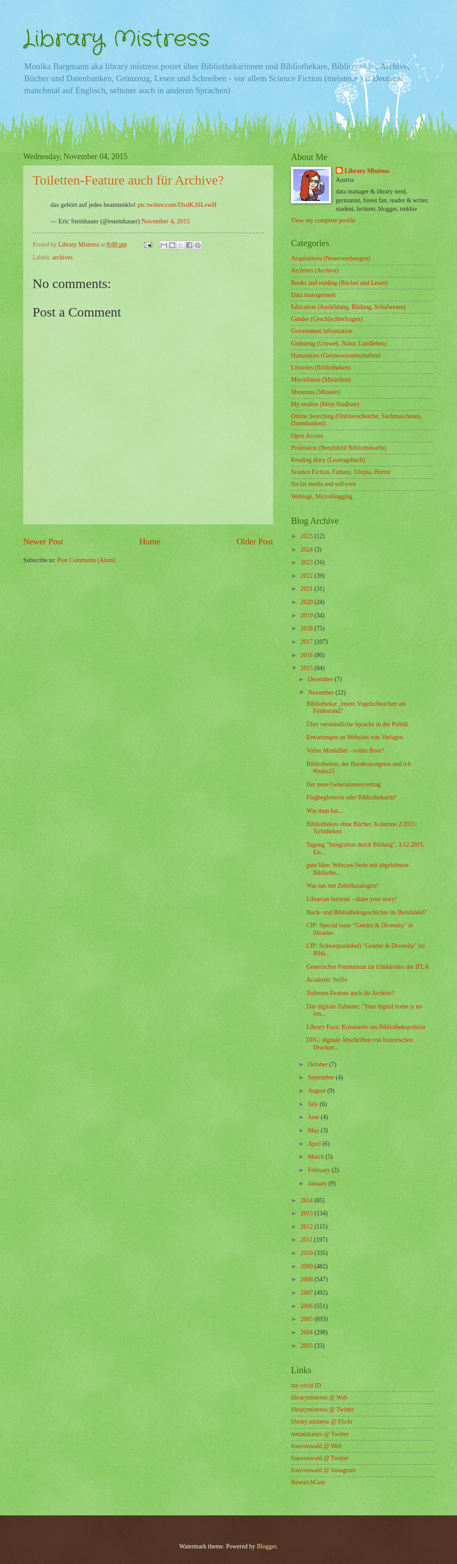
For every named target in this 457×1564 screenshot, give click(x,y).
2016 (307, 655)
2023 (307, 562)
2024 (307, 549)
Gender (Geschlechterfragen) (326, 319)
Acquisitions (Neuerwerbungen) (330, 258)
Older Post (255, 541)
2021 (307, 588)
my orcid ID (306, 1385)
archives (62, 257)
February (320, 1170)
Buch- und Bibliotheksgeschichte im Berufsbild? (366, 912)
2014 (307, 1200)
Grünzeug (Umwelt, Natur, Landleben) (338, 343)
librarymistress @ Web (319, 1397)
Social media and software (323, 484)
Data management (313, 295)
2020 (307, 602)
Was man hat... (324, 810)
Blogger (266, 1546)
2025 (307, 536)
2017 (307, 641)
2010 (307, 1253)
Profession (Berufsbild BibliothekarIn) (338, 448)
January (318, 1183)
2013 (307, 1213)
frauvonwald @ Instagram (323, 1470)
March (316, 1156)
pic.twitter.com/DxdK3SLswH (176, 204)
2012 (307, 1226)
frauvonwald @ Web (316, 1446)
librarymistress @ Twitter (322, 1409)
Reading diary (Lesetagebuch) (328, 460)
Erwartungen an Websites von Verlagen (354, 737)
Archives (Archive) (315, 270)
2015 (307, 668)
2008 (307, 1279)
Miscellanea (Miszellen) (321, 379)
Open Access (307, 435)
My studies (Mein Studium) (325, 404)
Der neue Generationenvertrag (343, 784)
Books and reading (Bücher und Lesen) (339, 283)
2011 (307, 1239)
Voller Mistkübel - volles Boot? (345, 750)
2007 (307, 1292)
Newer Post (43, 541)
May (314, 1130)
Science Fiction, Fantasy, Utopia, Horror (341, 472)
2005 (307, 1319)
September (322, 1077)
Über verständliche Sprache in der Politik (357, 724)
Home (149, 541)
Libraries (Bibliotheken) (321, 367)
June (314, 1117)
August (317, 1090)
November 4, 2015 (165, 221)
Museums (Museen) (315, 392)
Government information (322, 331)
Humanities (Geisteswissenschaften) (335, 355)
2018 (307, 628)
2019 (307, 615)
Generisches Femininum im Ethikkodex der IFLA (367, 966)
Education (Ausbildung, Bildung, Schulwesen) (348, 307)
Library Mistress (116, 39)
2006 (307, 1306)
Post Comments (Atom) (86, 560)
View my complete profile (323, 220)
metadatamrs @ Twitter (320, 1434)
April (315, 1143)
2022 (307, 575)
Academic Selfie (326, 979)
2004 (307, 1332)
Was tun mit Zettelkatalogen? (342, 885)
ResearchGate (308, 1482)
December (321, 679)
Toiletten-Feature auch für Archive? (350, 993)
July (314, 1104)
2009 (307, 1266)
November (322, 692)
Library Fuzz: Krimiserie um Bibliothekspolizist (365, 1027)
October (318, 1064)
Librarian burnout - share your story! (351, 899)
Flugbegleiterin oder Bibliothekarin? (351, 797)
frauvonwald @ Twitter (320, 1458)
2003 (307, 1345)
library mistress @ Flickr (322, 1421)
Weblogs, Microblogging (322, 496)
